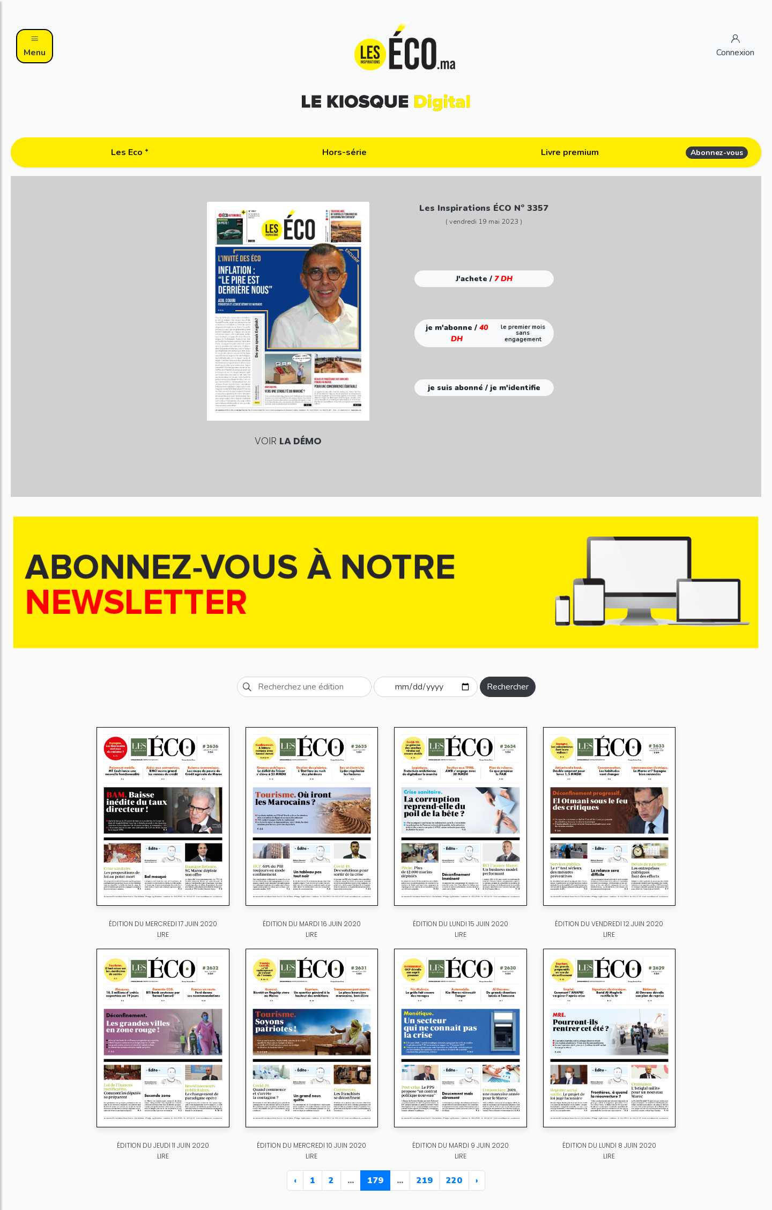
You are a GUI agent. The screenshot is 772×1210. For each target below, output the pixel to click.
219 (425, 1180)
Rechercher (508, 687)
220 (454, 1180)
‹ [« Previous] (295, 1180)
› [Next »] (477, 1180)
